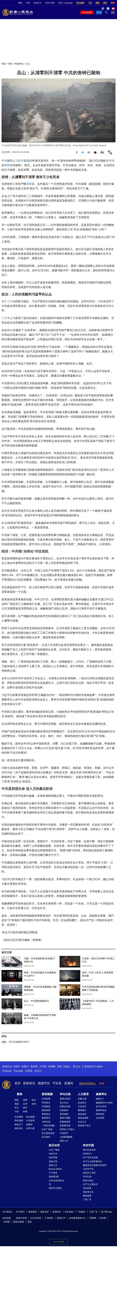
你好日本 (53, 1153)
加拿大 (25, 1066)
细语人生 (64, 1141)
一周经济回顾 (48, 1125)
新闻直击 (46, 1114)
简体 (53, 3)
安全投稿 (69, 1212)
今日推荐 (30, 1120)
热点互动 (64, 1102)
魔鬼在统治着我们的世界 (94, 1165)
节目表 (57, 1083)
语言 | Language (65, 3)
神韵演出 (18, 1128)
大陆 (16, 1111)
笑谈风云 (82, 1102)
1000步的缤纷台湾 (56, 1182)
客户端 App (106, 1212)
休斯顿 (51, 1066)
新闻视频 (47, 1094)
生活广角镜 (54, 1150)
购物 (113, 3)
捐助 (97, 3)
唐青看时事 (65, 1125)
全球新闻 (46, 1098)
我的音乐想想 (55, 1188)
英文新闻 (80, 3)
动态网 (103, 1218)
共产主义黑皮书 (90, 1184)
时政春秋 (64, 1110)
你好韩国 (53, 1157)
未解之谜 (82, 1098)
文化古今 (82, 1122)
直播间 (68, 1083)
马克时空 (64, 1133)
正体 (47, 3)
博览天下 (18, 1124)
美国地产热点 (84, 1125)
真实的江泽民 (89, 1173)
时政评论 (19, 64)
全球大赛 (30, 1128)
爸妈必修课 (83, 1118)
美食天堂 (53, 1161)
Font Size (102, 152)
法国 (59, 1066)
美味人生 (53, 1165)
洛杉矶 (34, 1066)
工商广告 (87, 1199)
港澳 (25, 1100)
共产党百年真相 (90, 1157)
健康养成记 (101, 1110)
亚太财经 (46, 1137)
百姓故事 (87, 1188)
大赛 (28, 3)
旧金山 (67, 1066)
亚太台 (76, 1066)
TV (99, 12)
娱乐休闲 (54, 1145)
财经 (25, 1107)
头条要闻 (18, 1117)
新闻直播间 (87, 12)
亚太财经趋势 (48, 1133)
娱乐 (34, 1100)
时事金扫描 (65, 1106)
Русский (18, 1071)
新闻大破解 (65, 1118)
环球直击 (46, 1102)
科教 (25, 1111)
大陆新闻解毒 (66, 1137)
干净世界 (49, 1218)
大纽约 (16, 1066)
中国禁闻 (46, 1106)
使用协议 (57, 1212)
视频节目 (44, 1083)
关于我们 (20, 1212)
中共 (4, 160)
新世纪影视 (18, 1222)
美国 (16, 1104)
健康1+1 (100, 1098)
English (99, 1066)
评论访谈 (65, 1094)
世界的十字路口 (67, 1129)
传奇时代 (87, 1153)
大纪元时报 (35, 1218)
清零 (18, 177)
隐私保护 (44, 1212)
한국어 (38, 1071)
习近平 (19, 160)
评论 (10, 64)
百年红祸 (87, 1176)
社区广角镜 (47, 1129)
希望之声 (61, 1218)
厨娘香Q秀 (54, 1176)
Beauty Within (55, 1169)
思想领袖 (64, 1114)
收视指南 (32, 1212)
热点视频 (30, 1117)
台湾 (25, 1104)
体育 (34, 1104)
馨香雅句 (82, 1110)
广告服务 (81, 1212)
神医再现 (100, 1114)
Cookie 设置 (58, 1242)
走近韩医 (100, 1118)
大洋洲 (42, 1066)
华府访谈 (46, 1122)
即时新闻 (18, 1120)
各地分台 (37, 3)
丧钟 (7, 165)
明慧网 (93, 1218)
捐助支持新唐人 (87, 1083)
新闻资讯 (29, 1083)
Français (7, 1071)
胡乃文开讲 (101, 1106)
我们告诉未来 (89, 1150)
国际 (16, 1100)
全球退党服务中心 (77, 1218)
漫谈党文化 (88, 1192)
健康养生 (101, 1094)
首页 (4, 64)
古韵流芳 (82, 1106)
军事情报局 (65, 1122)
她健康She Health (104, 1102)
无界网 (6, 1222)
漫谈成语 (82, 1114)
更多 (30, 1222)
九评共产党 (88, 1169)
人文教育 (83, 1094)
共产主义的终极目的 (92, 1161)
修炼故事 (87, 1195)
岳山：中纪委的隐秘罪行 (36, 1001)
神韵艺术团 (21, 1218)
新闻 (19, 1094)
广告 (90, 3)
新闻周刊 (46, 1118)
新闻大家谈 (65, 1098)
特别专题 (88, 1145)
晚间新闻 (46, 1110)
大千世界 (53, 1173)
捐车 (105, 3)
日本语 (28, 1071)
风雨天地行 (88, 1180)
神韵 (20, 3)
